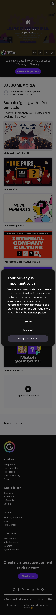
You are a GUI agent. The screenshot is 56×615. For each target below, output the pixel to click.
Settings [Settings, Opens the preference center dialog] (28, 321)
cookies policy (37, 312)
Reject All (28, 330)
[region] (28, 307)
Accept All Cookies (28, 338)
